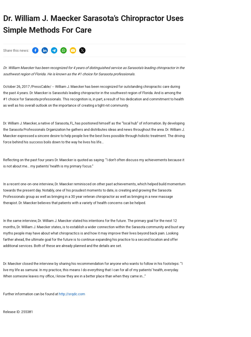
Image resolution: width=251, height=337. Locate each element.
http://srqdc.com (72, 294)
